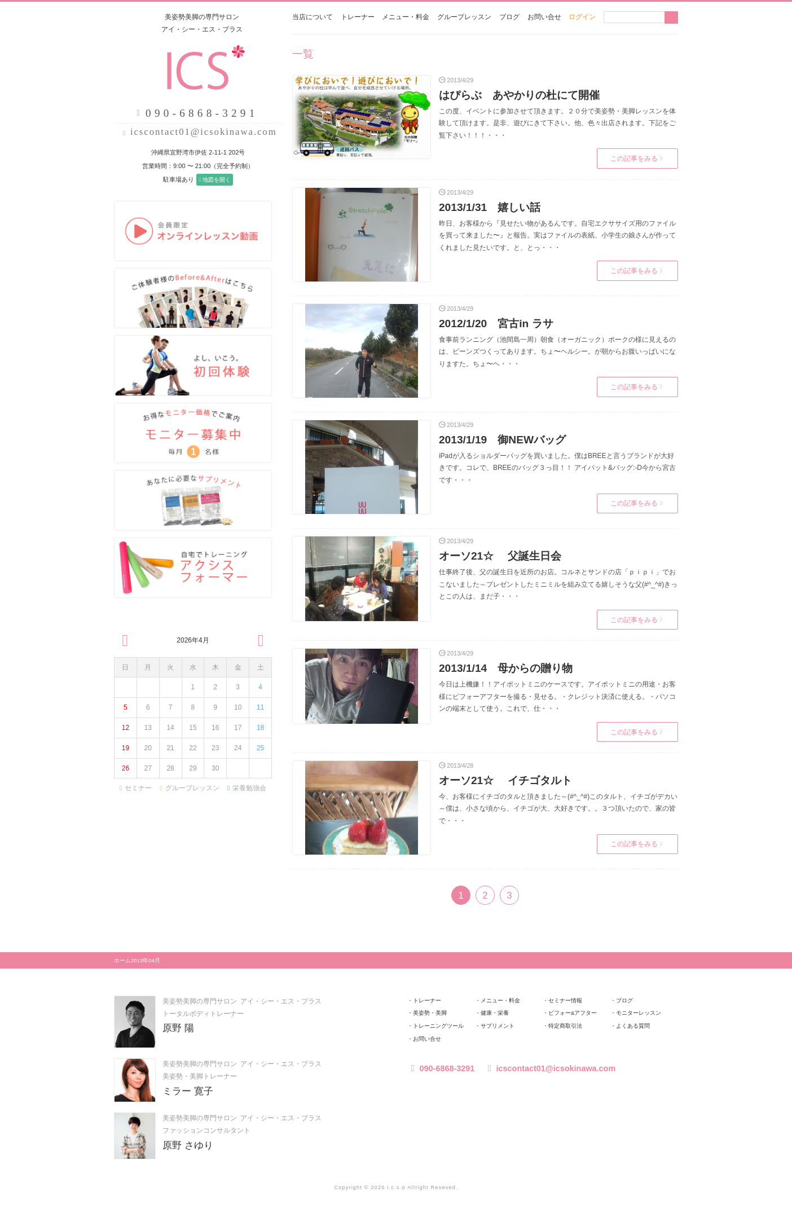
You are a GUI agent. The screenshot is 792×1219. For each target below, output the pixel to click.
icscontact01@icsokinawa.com (198, 131)
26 (125, 771)
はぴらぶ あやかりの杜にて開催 (519, 95)
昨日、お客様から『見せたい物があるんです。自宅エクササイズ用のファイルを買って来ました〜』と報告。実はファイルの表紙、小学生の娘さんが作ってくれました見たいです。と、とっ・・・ (557, 235)
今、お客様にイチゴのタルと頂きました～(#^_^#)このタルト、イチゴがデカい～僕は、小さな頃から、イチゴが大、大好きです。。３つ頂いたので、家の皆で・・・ (558, 809)
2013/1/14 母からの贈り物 (506, 668)
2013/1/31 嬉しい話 (489, 207)
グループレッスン (464, 17)
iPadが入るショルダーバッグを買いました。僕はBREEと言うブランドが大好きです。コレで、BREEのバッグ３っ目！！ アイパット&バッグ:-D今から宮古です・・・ (557, 468)
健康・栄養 (495, 1013)
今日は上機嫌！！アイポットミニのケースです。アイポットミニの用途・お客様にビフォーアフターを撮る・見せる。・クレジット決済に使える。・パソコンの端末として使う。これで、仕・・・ (557, 696)
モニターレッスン (638, 1013)
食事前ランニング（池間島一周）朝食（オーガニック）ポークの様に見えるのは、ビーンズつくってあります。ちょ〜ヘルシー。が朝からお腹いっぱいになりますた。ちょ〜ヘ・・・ (557, 352)
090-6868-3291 (440, 1068)
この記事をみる (636, 158)
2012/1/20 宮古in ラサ (496, 323)
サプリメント (497, 1026)
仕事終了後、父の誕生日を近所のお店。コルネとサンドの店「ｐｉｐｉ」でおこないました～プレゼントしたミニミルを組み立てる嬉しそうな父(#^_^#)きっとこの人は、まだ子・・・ (558, 584)
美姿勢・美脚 (430, 1013)
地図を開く (209, 180)
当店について (312, 17)
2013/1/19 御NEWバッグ (502, 440)
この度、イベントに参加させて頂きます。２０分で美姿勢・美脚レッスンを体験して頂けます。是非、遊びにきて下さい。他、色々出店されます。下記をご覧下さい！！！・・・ (557, 123)
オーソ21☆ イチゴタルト (505, 780)
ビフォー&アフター (572, 1013)
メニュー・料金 (405, 17)
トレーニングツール (438, 1026)
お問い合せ (544, 17)
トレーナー (358, 17)
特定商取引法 (565, 1026)
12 (125, 731)
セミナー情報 (565, 1000)
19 (125, 751)
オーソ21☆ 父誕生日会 (500, 556)
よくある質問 (633, 1026)
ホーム (122, 960)
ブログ (509, 17)
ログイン (582, 17)
